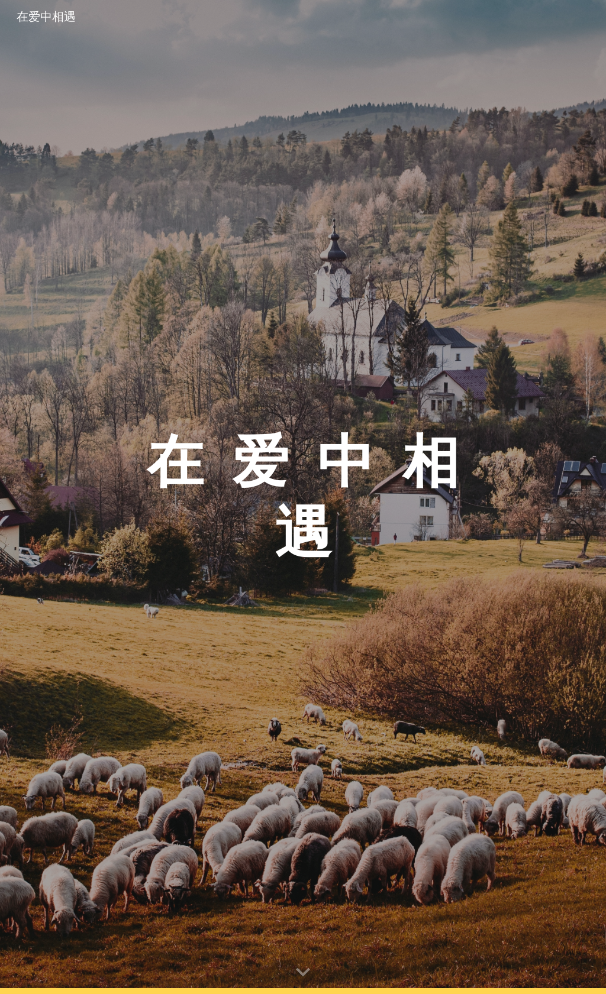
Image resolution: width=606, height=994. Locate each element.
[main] (303, 497)
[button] (303, 973)
